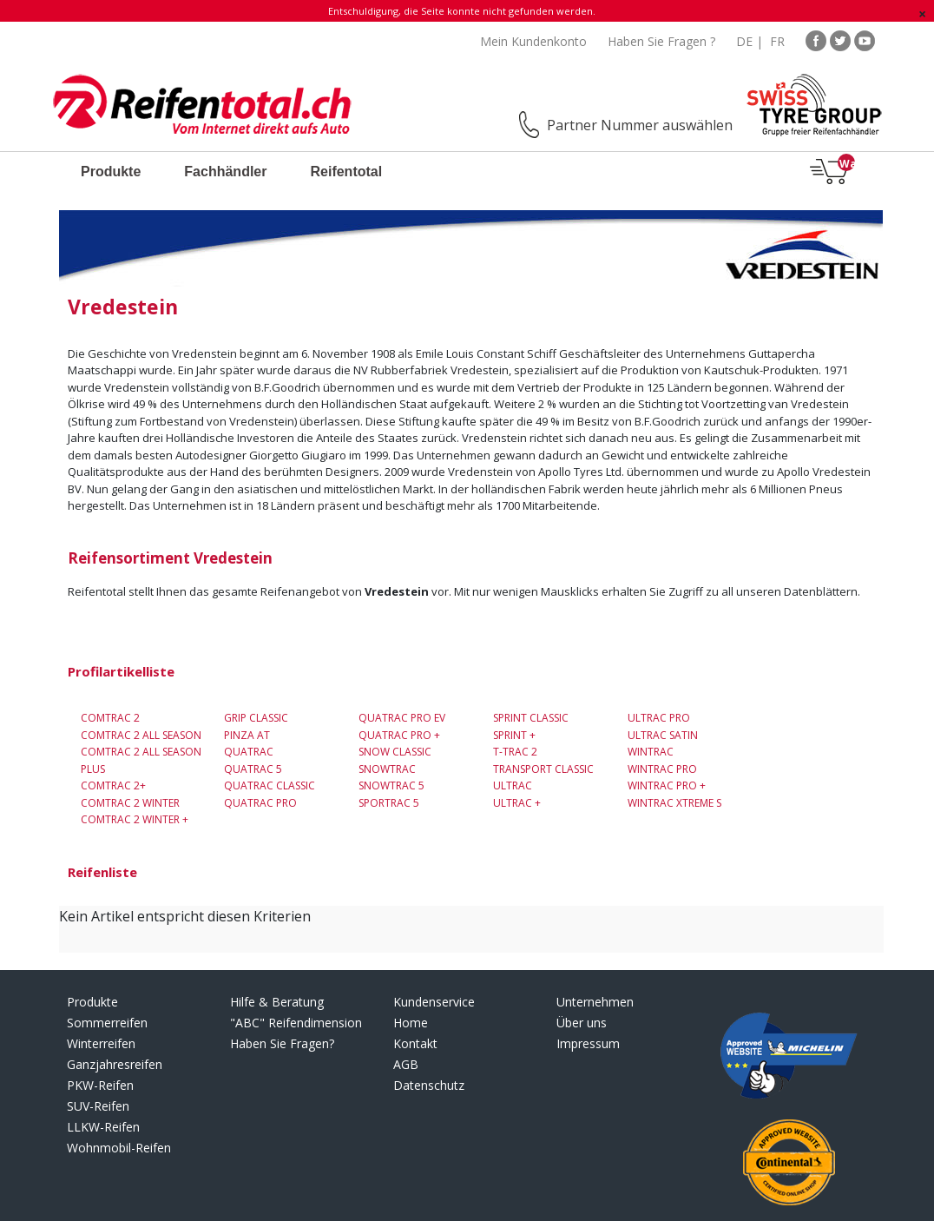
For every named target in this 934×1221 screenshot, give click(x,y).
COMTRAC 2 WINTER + (134, 819)
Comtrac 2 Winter (130, 802)
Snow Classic (394, 751)
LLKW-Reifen (103, 1127)
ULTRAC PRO (659, 717)
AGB (405, 1064)
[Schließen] (922, 14)
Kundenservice (434, 1001)
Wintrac (651, 751)
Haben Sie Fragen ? (661, 41)
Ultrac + (517, 802)
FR (777, 41)
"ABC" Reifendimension (296, 1022)
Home (410, 1022)
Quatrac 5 (253, 769)
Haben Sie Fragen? (282, 1043)
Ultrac (512, 785)
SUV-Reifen (98, 1106)
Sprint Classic (531, 717)
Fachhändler (225, 171)
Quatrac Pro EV (401, 717)
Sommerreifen (107, 1022)
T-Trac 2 (515, 751)
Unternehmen (595, 1001)
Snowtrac (387, 769)
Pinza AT (247, 735)
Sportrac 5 (388, 802)
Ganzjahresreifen (114, 1064)
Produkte (111, 171)
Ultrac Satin (663, 735)
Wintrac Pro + (667, 785)
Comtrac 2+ (113, 785)
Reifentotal (346, 171)
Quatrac (248, 751)
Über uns (581, 1022)
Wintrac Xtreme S (674, 802)
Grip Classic (256, 717)
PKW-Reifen (100, 1085)
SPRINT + (514, 735)
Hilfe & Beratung (277, 1001)
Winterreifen (101, 1043)
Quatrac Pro (260, 802)
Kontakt (415, 1043)
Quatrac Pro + (399, 735)
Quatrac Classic (269, 785)
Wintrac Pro (662, 769)
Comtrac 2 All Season (141, 735)
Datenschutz (428, 1085)
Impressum (588, 1043)
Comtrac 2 (110, 717)
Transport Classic (543, 769)
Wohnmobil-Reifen (119, 1147)
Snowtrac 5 (391, 785)
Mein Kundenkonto (533, 41)
